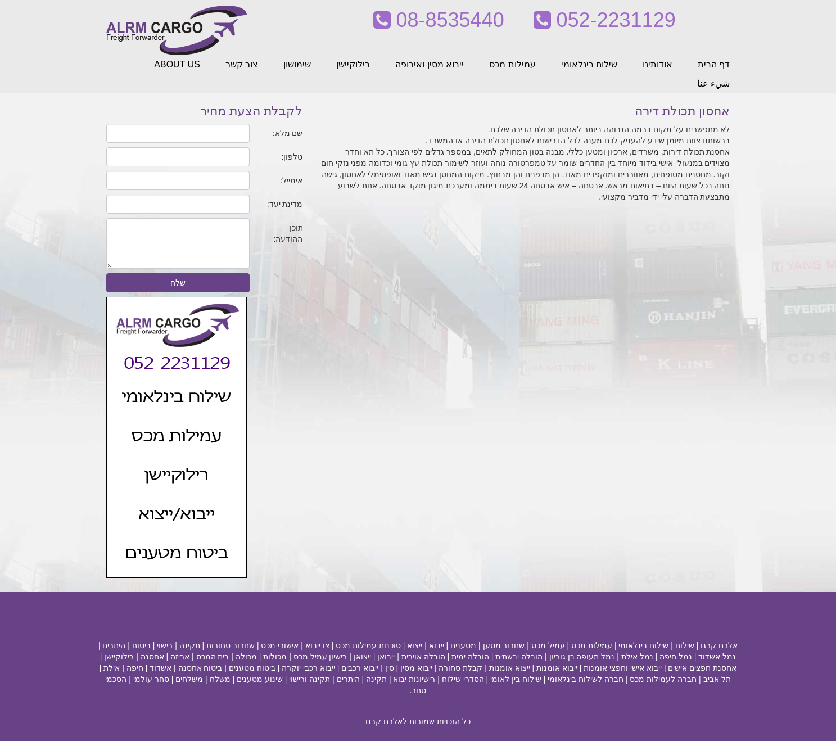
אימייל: (292, 180)
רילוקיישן (353, 64)
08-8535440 (438, 19)
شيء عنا (713, 83)
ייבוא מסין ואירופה (429, 64)
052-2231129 (605, 19)
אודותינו (657, 64)
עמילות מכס (512, 64)
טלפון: (292, 156)
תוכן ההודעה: (288, 233)
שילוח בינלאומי (589, 64)
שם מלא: (288, 133)
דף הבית (714, 64)
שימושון (297, 64)
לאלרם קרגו (386, 721)
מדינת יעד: (285, 204)
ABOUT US (177, 64)
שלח (178, 282)
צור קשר (241, 64)
